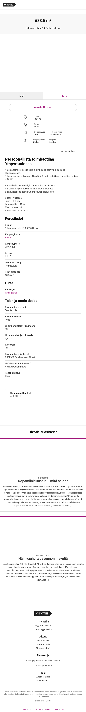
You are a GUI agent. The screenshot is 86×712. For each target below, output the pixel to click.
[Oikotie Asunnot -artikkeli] (43, 475)
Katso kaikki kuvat (43, 107)
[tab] (21, 95)
